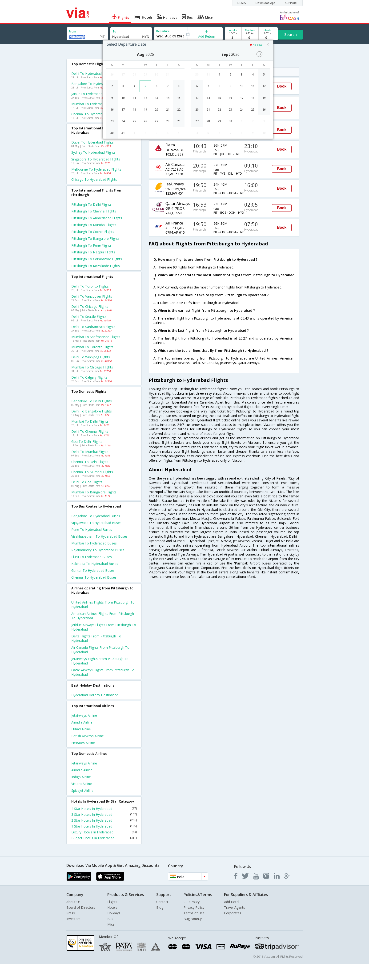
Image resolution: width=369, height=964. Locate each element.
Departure (163, 31)
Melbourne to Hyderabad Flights (96, 169)
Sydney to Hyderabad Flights (93, 152)
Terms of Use (194, 913)
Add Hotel (231, 902)
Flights (112, 902)
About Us (73, 902)
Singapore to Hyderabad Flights (95, 159)
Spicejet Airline (82, 790)
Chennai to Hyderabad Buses (93, 577)
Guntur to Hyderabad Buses (93, 570)
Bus (110, 918)
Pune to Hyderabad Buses (91, 529)
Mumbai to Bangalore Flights (93, 492)
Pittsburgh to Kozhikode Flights (95, 266)
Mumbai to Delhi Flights (89, 421)
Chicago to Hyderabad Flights (94, 179)
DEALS (241, 3)
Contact (162, 902)
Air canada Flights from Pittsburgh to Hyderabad (100, 649)
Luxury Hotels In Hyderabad (104, 832)
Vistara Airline (81, 783)
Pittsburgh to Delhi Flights (91, 204)
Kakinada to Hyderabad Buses (94, 563)
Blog (159, 907)
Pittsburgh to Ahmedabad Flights (96, 218)
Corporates (232, 913)
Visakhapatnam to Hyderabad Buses (99, 536)
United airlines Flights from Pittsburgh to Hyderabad (103, 604)
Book (281, 86)
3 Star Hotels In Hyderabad (104, 814)
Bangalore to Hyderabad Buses (95, 516)
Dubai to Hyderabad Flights (92, 142)
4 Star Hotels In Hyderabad (104, 808)
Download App (265, 3)
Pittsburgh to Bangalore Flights (95, 238)
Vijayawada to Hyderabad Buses (96, 522)
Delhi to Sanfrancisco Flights (93, 326)
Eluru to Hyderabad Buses (91, 557)
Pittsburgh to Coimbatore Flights (96, 259)
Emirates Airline (83, 742)
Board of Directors (80, 907)
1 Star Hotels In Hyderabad (104, 826)
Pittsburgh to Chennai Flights (93, 211)
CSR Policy (192, 902)
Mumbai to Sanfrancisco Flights (95, 337)
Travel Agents (234, 907)
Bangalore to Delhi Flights (91, 401)
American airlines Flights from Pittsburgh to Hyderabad (102, 615)
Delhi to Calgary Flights (89, 377)
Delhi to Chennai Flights (89, 431)
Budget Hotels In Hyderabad (104, 838)
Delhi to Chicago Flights (89, 306)
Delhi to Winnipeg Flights (90, 357)
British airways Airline (87, 736)
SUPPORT (291, 3)
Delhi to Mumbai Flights (89, 451)
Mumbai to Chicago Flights (92, 367)
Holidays (113, 913)
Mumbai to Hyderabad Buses (94, 543)
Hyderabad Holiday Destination (95, 695)
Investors (73, 918)
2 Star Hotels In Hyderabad (104, 820)
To (114, 31)
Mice (111, 924)
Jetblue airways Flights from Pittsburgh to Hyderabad (103, 627)
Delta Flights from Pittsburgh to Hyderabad (96, 638)
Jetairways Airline (84, 715)
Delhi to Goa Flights (86, 482)
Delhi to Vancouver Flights (91, 296)
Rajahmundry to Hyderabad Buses (97, 550)
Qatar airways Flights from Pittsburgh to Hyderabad (102, 672)
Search (290, 34)
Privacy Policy (194, 907)
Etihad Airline (81, 729)
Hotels (112, 907)
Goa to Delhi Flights (86, 441)
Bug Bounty (193, 918)
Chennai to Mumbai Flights (92, 472)
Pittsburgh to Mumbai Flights (93, 225)
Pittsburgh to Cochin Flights (92, 231)
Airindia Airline (81, 722)
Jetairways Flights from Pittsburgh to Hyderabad (99, 660)
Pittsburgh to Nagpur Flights (93, 252)
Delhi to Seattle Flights (89, 316)
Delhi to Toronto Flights (90, 286)
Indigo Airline (81, 777)
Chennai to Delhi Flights (89, 462)
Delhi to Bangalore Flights (91, 411)
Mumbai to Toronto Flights (92, 347)
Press (70, 913)
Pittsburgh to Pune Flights (91, 245)
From (72, 31)
